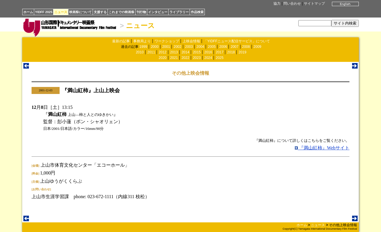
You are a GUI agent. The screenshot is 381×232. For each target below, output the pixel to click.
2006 (223, 47)
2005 (212, 47)
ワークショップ (167, 41)
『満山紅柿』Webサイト (322, 147)
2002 (177, 47)
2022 (185, 58)
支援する (100, 12)
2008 (246, 47)
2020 (163, 58)
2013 (174, 52)
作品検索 (197, 12)
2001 (166, 47)
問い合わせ (292, 3)
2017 (220, 52)
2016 (208, 52)
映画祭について (80, 12)
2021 (174, 58)
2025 (220, 58)
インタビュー (157, 12)
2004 (200, 47)
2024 (208, 58)
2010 (140, 52)
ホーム (28, 12)
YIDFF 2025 (43, 12)
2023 (197, 58)
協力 (276, 3)
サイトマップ (314, 3)
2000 (155, 47)
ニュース (60, 12)
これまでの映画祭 (121, 12)
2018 (231, 52)
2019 (242, 52)
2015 (197, 52)
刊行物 (141, 12)
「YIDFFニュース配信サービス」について (237, 41)
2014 (185, 52)
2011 (151, 52)
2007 (234, 47)
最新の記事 (121, 41)
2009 (257, 47)
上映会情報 (191, 41)
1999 (143, 47)
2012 (163, 52)
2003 (189, 47)
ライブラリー (179, 12)
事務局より (142, 41)
